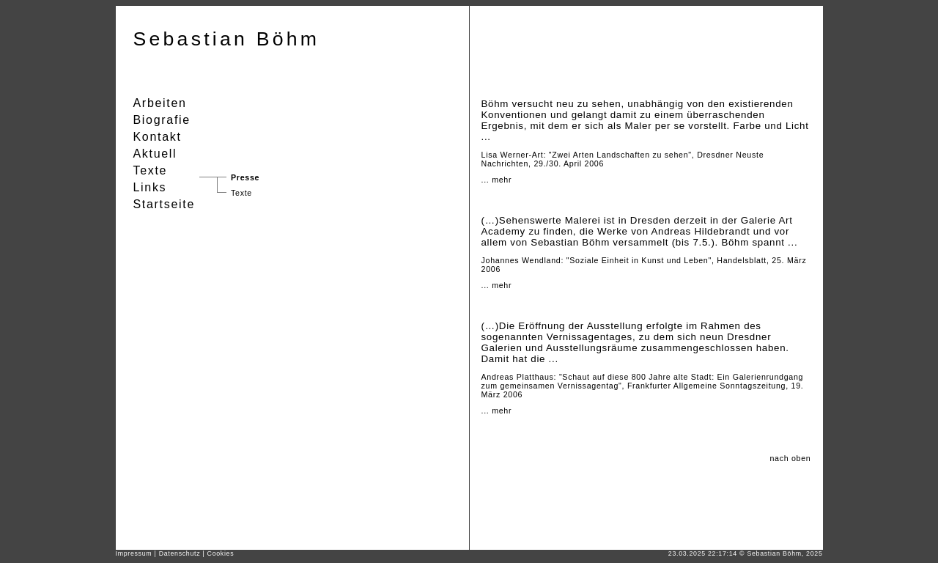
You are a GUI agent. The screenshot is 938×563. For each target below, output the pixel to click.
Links (150, 187)
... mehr (496, 179)
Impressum (134, 553)
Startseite (164, 204)
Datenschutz (180, 553)
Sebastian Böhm (226, 39)
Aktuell (155, 153)
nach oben (789, 458)
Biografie (162, 120)
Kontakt (157, 136)
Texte (241, 192)
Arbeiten (160, 103)
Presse (245, 177)
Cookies (220, 553)
